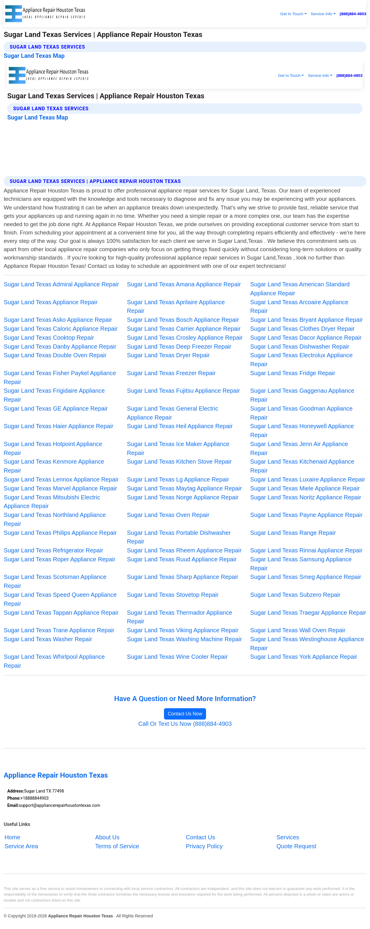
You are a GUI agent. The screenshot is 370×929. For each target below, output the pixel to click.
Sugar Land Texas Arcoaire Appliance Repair (299, 306)
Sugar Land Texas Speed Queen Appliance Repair (60, 599)
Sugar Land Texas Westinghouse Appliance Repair (307, 643)
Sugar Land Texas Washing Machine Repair (184, 639)
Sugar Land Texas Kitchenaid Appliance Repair (302, 466)
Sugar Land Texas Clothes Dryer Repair (302, 328)
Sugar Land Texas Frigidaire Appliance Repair (54, 395)
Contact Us (200, 837)
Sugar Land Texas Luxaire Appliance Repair (307, 479)
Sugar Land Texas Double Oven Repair (55, 355)
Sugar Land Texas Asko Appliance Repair (58, 319)
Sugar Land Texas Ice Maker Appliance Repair (178, 448)
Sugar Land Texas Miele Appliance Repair (305, 488)
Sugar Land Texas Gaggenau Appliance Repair (302, 395)
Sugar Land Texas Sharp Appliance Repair (182, 577)
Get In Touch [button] (291, 14)
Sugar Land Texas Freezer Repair (171, 373)
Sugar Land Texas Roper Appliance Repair (59, 559)
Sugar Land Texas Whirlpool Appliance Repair (54, 661)
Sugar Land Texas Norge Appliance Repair (183, 497)
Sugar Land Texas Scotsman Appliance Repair (55, 581)
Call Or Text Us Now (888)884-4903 (185, 723)
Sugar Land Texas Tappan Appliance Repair (61, 612)
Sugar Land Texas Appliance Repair (50, 302)
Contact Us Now (185, 713)
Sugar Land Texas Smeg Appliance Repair (305, 577)
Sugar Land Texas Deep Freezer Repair (179, 346)
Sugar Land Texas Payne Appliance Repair (306, 515)
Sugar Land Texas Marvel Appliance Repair (60, 488)
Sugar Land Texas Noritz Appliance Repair (305, 497)
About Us (107, 837)
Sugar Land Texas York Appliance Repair (303, 656)
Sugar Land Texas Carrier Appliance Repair (184, 328)
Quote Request (296, 846)
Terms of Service (117, 846)
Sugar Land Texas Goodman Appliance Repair (301, 413)
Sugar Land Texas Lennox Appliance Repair (61, 479)
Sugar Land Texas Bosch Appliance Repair (183, 319)
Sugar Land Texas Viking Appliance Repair (183, 630)
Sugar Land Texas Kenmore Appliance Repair (54, 466)
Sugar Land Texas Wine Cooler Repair (177, 656)
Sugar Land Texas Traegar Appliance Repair (308, 612)
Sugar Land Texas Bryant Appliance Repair (306, 319)
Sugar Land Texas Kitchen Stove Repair (179, 461)
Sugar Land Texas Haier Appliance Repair (58, 426)
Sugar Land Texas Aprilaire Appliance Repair (176, 306)
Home (12, 837)
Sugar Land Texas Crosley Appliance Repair (185, 337)
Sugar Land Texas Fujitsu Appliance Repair (183, 390)
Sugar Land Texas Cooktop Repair (49, 337)
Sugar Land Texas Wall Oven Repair (298, 630)
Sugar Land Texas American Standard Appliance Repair (300, 288)
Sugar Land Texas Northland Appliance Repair (55, 519)
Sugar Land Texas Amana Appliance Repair (184, 284)
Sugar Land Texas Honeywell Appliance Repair (302, 430)
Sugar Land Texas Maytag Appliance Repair (184, 488)
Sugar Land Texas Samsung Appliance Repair (301, 563)
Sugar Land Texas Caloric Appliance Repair (60, 328)
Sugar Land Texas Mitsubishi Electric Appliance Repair (52, 501)
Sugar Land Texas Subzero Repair (295, 594)
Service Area (21, 846)
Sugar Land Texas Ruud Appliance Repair (182, 559)
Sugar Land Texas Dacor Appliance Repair (305, 337)
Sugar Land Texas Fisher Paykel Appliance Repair (60, 377)
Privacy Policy (204, 846)
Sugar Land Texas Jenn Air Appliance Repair (299, 448)
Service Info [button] (321, 14)
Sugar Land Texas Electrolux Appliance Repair (301, 359)
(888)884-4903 (353, 14)
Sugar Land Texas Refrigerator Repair (53, 550)
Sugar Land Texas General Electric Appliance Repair (172, 413)
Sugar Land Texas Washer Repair (48, 639)
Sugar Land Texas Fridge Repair (292, 373)
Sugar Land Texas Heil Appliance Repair (180, 426)
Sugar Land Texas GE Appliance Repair (56, 408)
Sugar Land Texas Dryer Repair (168, 355)
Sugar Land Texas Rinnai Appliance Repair (306, 550)
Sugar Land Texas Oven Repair (168, 515)
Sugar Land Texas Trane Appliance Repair (59, 630)
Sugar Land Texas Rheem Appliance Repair (184, 550)
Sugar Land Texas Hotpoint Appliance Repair (53, 448)
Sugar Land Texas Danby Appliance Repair (60, 346)
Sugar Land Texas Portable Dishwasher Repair (179, 537)
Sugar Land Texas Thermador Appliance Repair (179, 617)
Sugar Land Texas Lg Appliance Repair (178, 479)
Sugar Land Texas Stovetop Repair (173, 594)
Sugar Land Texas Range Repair (293, 532)
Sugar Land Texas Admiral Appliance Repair (61, 284)
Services (287, 837)
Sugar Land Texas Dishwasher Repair (299, 346)
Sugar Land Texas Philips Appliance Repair (60, 532)
